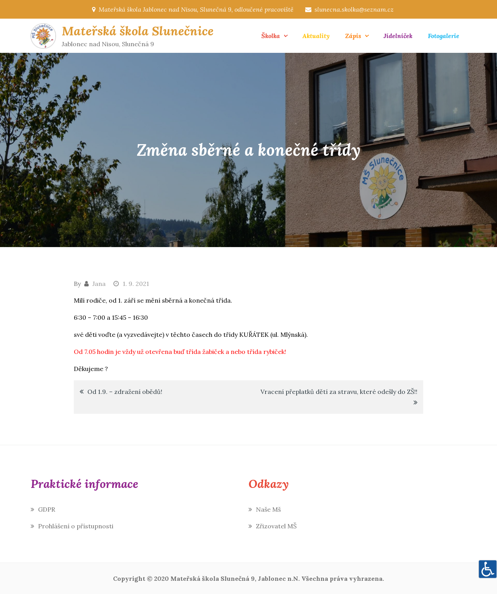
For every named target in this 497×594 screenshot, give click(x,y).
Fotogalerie (443, 36)
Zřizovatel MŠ (276, 526)
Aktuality (316, 36)
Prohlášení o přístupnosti (75, 526)
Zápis (353, 36)
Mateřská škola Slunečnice (138, 31)
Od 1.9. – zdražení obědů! (124, 391)
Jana (99, 283)
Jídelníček (398, 36)
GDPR (46, 509)
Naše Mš (268, 509)
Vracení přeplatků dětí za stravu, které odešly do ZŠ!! (339, 391)
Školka (270, 36)
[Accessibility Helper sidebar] (487, 569)
